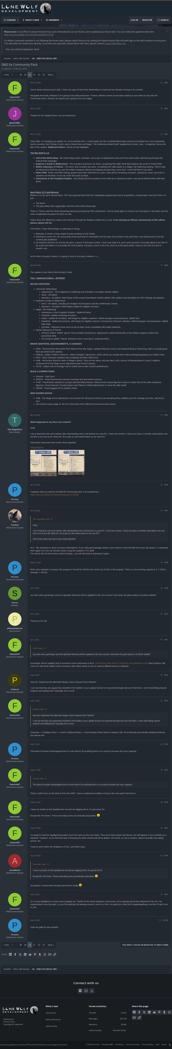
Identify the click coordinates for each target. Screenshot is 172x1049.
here (98, 257)
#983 (165, 135)
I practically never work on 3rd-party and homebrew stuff (122, 664)
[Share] (160, 84)
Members (54, 20)
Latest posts (53, 1009)
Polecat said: (39, 710)
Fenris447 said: (41, 865)
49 (27, 76)
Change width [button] (104, 1044)
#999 (165, 895)
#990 (165, 614)
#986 (165, 485)
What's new (32, 20)
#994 (165, 745)
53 (45, 76)
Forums (11, 20)
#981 (165, 84)
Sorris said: (39, 649)
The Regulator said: (42, 520)
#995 (165, 770)
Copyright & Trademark (17, 1023)
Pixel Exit (66, 1044)
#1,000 (164, 921)
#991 (165, 640)
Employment (12, 1017)
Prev (8, 76)
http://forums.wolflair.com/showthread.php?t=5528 (30, 36)
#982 (165, 110)
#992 (165, 676)
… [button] (18, 76)
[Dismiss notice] (165, 33)
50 (31, 76)
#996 (165, 803)
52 (40, 76)
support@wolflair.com (122, 44)
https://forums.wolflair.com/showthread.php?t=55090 (56, 495)
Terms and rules (130, 1044)
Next (51, 76)
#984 (165, 266)
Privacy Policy (12, 1020)
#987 (165, 511)
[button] (18, 20)
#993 (165, 701)
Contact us (116, 1044)
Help (155, 1044)
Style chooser (90, 1044)
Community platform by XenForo (28, 1044)
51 (36, 76)
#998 (165, 856)
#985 (165, 416)
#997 (165, 829)
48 (22, 76)
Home (161, 1044)
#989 (165, 589)
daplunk (8, 70)
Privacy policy (145, 1044)
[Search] (163, 20)
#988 (165, 563)
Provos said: (39, 779)
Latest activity (54, 1020)
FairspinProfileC (117, 1030)
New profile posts (56, 1015)
